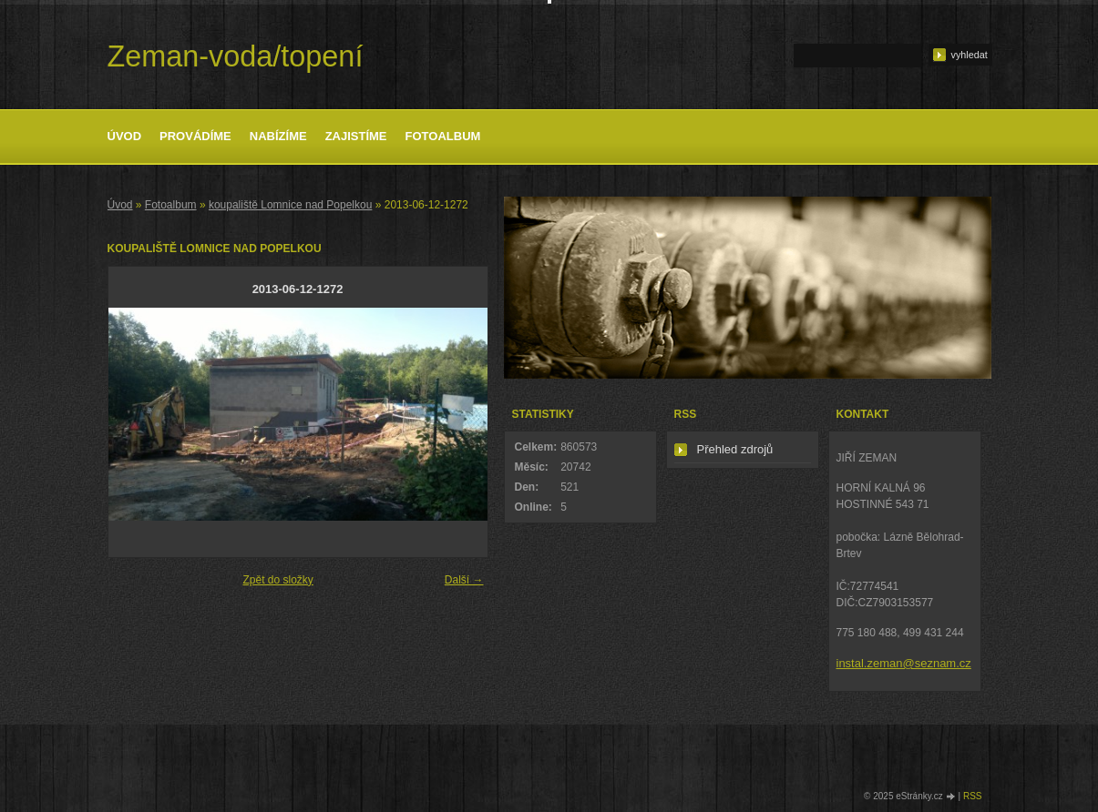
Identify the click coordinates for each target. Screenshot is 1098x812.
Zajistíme (356, 136)
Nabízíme (278, 136)
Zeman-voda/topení (236, 56)
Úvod (125, 136)
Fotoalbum (443, 136)
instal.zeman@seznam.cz (903, 663)
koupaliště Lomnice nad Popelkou (290, 204)
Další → (464, 579)
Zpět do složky (277, 579)
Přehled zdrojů (735, 449)
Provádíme (195, 136)
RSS (972, 796)
